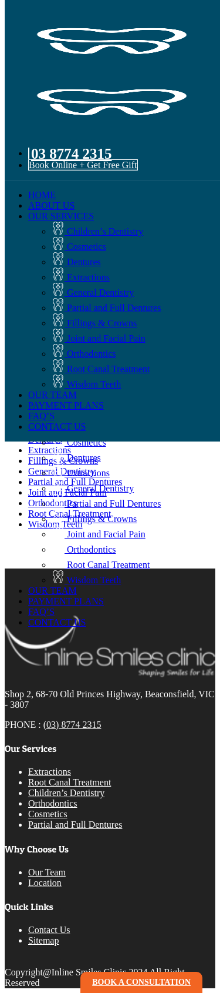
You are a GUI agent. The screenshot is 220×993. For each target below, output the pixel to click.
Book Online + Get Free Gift (83, 165)
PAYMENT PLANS (66, 405)
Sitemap (43, 940)
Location (45, 883)
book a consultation (141, 982)
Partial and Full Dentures (106, 308)
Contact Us (49, 930)
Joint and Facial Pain (98, 338)
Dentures (76, 262)
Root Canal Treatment (101, 369)
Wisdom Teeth (86, 384)
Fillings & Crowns (94, 323)
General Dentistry (93, 292)
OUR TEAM (52, 395)
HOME (42, 195)
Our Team (47, 872)
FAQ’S (41, 416)
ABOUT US (51, 205)
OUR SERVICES (61, 216)
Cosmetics (79, 247)
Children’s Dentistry (97, 231)
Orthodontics (84, 354)
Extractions (81, 277)
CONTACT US (57, 427)
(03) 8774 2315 (72, 725)
